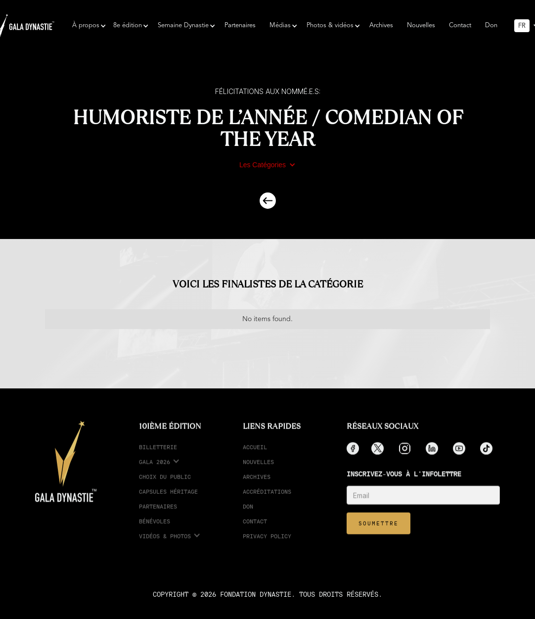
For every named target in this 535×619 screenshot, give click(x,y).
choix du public (165, 484)
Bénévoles (154, 528)
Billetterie (158, 454)
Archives (381, 25)
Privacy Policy (267, 543)
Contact (460, 25)
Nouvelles (421, 25)
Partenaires (240, 25)
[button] (85, 26)
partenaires (158, 514)
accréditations (267, 499)
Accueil (255, 454)
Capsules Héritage (168, 499)
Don (491, 25)
